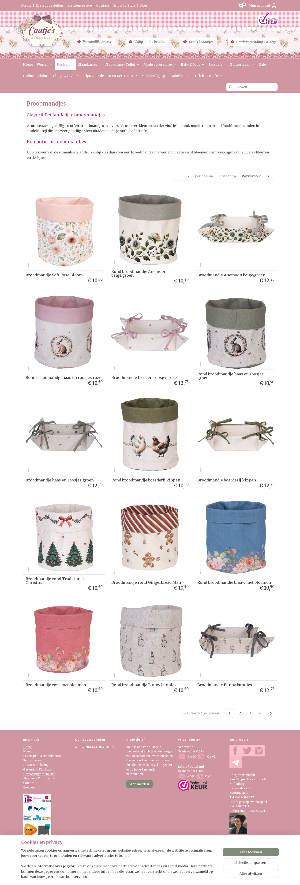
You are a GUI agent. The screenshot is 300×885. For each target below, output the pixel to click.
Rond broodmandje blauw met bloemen (234, 582)
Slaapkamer (90, 64)
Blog (143, 5)
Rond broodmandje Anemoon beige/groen (138, 273)
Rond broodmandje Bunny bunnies (143, 685)
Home (28, 64)
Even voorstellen (49, 5)
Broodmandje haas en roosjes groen (60, 480)
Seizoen (217, 64)
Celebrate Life (208, 76)
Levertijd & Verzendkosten (42, 756)
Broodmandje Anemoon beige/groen (231, 275)
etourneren (33, 760)
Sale (264, 64)
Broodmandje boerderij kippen (226, 480)
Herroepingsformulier (39, 774)
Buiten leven (242, 64)
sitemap (136, 876)
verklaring (41, 765)
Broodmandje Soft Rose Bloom (54, 275)
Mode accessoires (160, 64)
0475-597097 (244, 797)
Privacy (28, 765)
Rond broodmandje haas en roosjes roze (63, 377)
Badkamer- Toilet (123, 64)
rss (146, 876)
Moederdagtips (153, 76)
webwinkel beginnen (163, 876)
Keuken (65, 64)
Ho (25, 747)
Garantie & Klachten (37, 769)
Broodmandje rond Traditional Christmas (55, 580)
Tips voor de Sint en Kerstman (111, 76)
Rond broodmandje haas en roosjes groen (230, 376)
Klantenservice (79, 5)
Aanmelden (139, 784)
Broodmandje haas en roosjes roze (144, 377)
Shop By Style (124, 5)
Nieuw (26, 5)
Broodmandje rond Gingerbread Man (146, 582)
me (29, 747)
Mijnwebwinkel (205, 876)
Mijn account (263, 5)
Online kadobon (36, 76)
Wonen (45, 64)
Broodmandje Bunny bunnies (224, 685)
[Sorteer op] (255, 176)
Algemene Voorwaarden (40, 778)
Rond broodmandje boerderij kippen (145, 480)
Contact (102, 5)
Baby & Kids (193, 64)
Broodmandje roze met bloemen (56, 685)
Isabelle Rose (180, 76)
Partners (29, 787)
